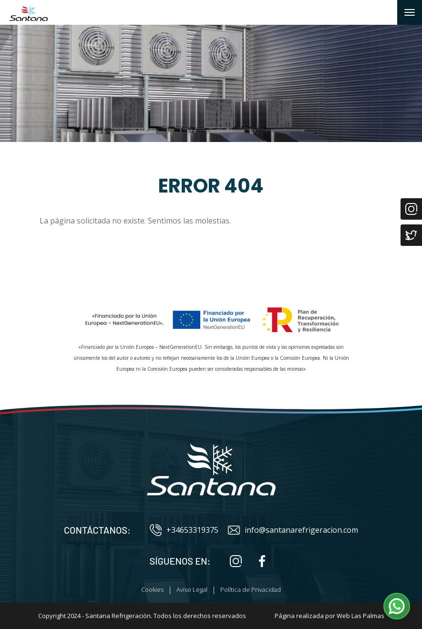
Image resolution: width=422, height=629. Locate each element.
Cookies (152, 589)
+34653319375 (184, 530)
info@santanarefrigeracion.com (293, 530)
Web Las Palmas (360, 615)
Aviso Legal (191, 589)
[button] (396, 606)
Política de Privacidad (250, 589)
